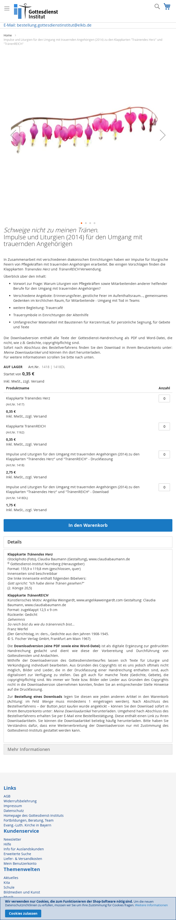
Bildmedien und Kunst (22, 892)
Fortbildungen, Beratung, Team (29, 820)
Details (14, 542)
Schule (9, 887)
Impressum (13, 805)
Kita (7, 882)
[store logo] (36, 11)
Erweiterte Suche (17, 853)
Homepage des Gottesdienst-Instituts (34, 815)
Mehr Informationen (28, 749)
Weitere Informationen (151, 905)
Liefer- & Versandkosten (23, 858)
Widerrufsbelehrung (20, 801)
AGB (7, 796)
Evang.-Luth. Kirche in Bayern (27, 825)
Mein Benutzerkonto (20, 863)
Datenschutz (14, 810)
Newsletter (12, 839)
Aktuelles (11, 877)
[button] (13, 135)
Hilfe (7, 844)
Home (8, 35)
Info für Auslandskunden (24, 849)
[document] (88, 908)
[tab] (88, 542)
